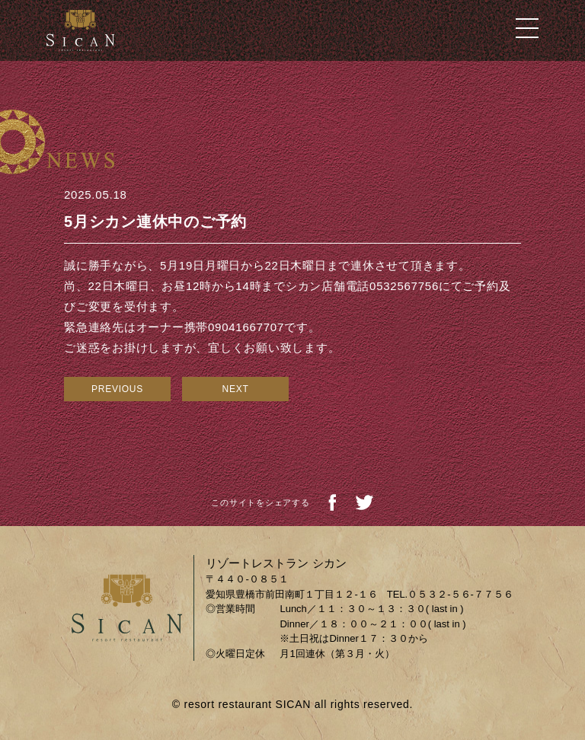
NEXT (235, 389)
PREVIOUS (117, 389)
